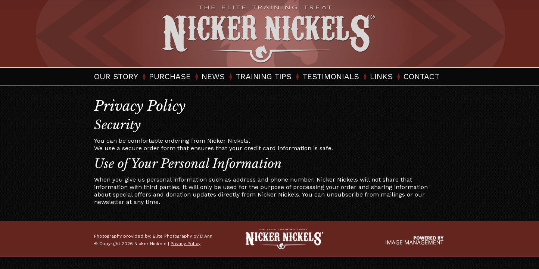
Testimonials (330, 76)
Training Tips (264, 76)
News (213, 76)
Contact (421, 76)
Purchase (170, 76)
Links (381, 76)
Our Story (116, 76)
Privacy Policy (185, 243)
